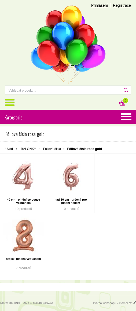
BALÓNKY (28, 149)
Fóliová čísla (52, 149)
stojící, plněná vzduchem (23, 258)
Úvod (9, 149)
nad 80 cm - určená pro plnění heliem (70, 201)
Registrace (122, 5)
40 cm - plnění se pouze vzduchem (23, 201)
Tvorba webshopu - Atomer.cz (114, 303)
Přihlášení (99, 5)
